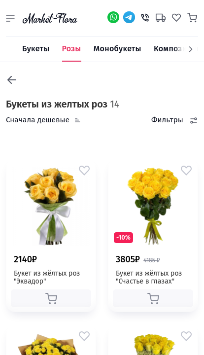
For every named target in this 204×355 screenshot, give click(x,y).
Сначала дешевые (37, 119)
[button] (10, 18)
